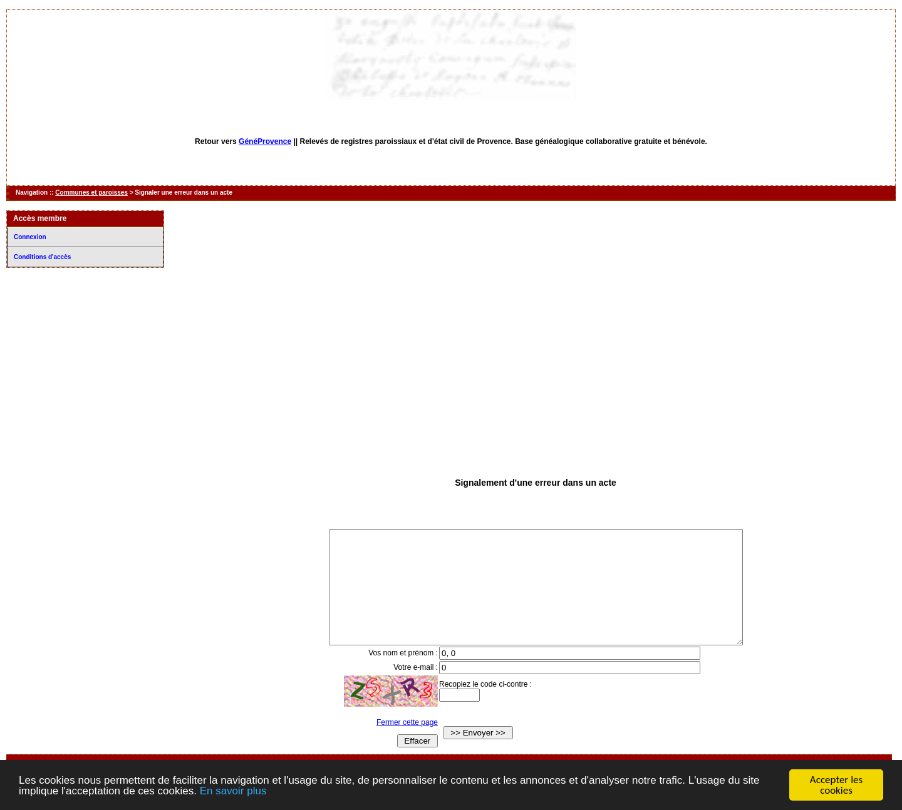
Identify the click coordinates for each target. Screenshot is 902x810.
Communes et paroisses (91, 192)
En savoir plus (233, 791)
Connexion (30, 236)
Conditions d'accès (42, 257)
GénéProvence (265, 141)
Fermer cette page (395, 745)
